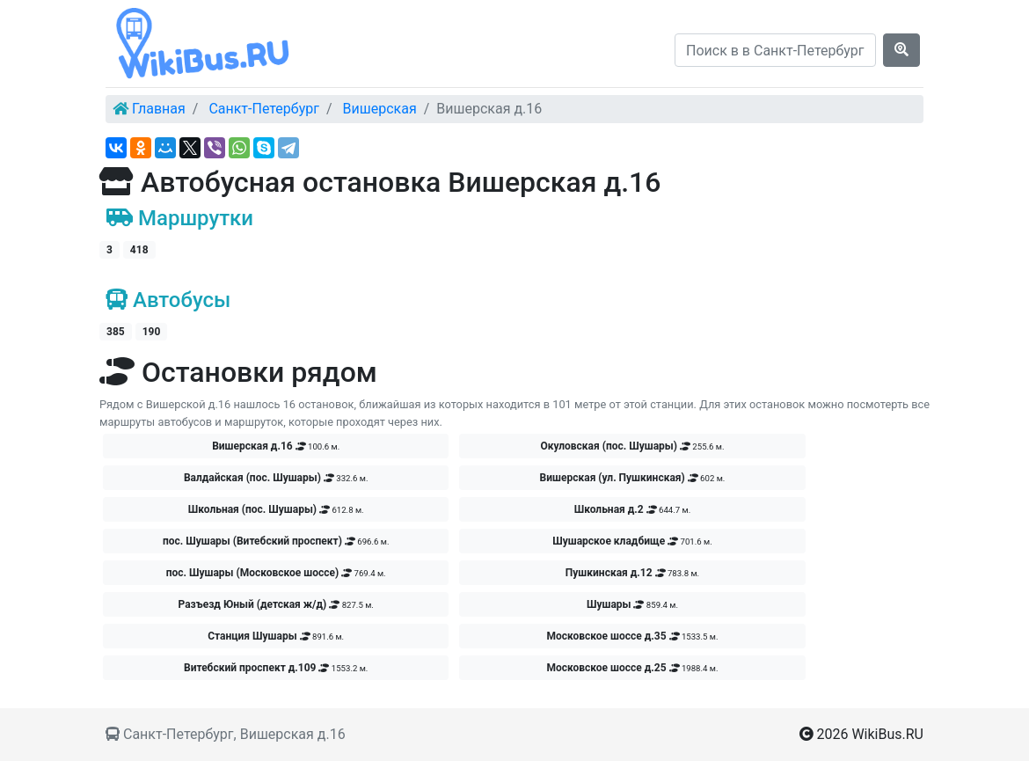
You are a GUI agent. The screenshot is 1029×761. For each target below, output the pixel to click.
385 (115, 332)
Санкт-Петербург (263, 108)
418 (139, 250)
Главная (159, 108)
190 (151, 332)
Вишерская (380, 108)
